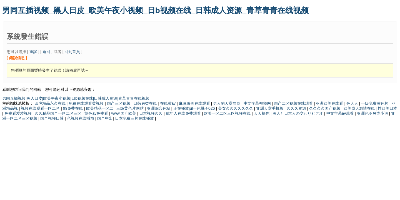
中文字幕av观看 (340, 113)
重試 (33, 51)
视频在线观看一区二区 (41, 108)
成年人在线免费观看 (184, 113)
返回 (46, 51)
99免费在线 (73, 108)
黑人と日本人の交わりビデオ (298, 113)
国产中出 (105, 118)
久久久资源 (297, 108)
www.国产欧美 (124, 113)
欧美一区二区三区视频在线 (228, 113)
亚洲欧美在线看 (330, 103)
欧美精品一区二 (100, 108)
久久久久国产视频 (325, 108)
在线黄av (168, 103)
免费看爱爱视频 (18, 113)
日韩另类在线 (145, 103)
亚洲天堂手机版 (270, 108)
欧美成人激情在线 (360, 108)
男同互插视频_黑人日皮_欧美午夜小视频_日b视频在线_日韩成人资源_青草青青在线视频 (155, 10)
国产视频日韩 (52, 118)
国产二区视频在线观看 (294, 103)
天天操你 (262, 113)
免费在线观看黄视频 (87, 103)
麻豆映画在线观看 (195, 103)
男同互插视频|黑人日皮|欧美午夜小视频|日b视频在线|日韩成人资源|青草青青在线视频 (75, 98)
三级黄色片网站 (130, 108)
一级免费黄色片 (375, 103)
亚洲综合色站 (159, 108)
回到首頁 (72, 51)
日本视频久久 (151, 113)
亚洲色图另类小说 (373, 113)
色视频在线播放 (81, 118)
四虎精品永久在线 (50, 103)
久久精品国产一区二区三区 (58, 113)
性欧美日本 (387, 108)
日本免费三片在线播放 (135, 118)
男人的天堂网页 (227, 103)
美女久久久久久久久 (236, 108)
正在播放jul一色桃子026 (194, 108)
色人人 (352, 103)
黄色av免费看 (96, 113)
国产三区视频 (119, 103)
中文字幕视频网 (258, 103)
